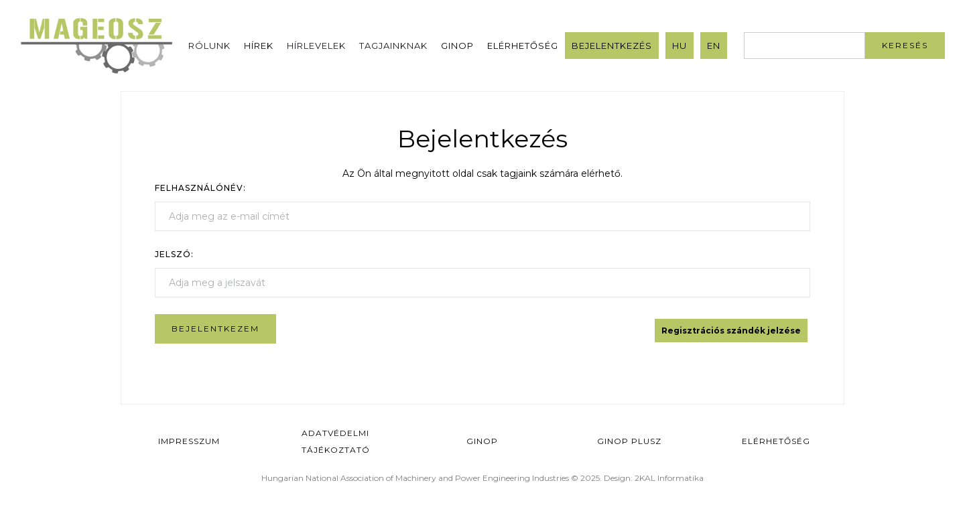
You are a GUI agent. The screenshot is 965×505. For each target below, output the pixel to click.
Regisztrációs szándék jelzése (731, 331)
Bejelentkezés (612, 45)
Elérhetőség (522, 45)
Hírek (258, 45)
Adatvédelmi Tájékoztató (336, 441)
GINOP (457, 45)
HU (679, 45)
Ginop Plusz (629, 441)
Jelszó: (174, 254)
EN (713, 45)
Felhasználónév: (200, 188)
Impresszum (189, 441)
